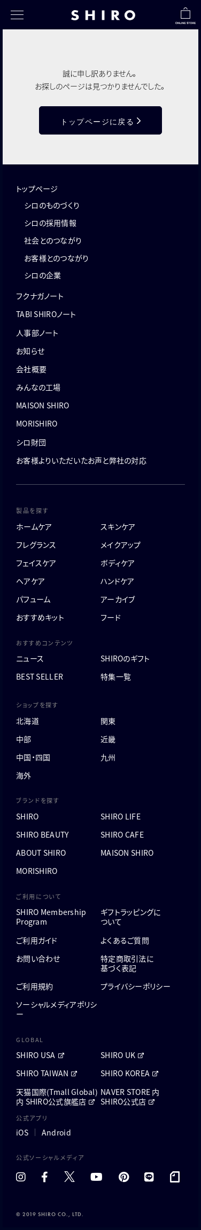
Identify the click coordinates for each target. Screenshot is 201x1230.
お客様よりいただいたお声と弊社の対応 (81, 460)
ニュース (30, 658)
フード (110, 617)
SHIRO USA (36, 1055)
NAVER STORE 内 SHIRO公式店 (130, 1096)
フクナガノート (40, 295)
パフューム (33, 599)
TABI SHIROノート (46, 314)
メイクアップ (120, 544)
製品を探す (32, 510)
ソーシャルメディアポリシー (56, 1009)
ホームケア (34, 526)
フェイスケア (36, 562)
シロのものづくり (52, 205)
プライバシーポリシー (135, 986)
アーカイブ (117, 599)
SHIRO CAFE (122, 834)
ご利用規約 (34, 986)
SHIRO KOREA (125, 1073)
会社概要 (31, 369)
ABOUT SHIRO (41, 852)
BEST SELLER (39, 676)
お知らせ (30, 350)
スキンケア (117, 526)
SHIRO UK (117, 1055)
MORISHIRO (37, 423)
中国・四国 (33, 757)
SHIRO (27, 816)
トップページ (37, 188)
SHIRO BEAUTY (42, 834)
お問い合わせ (38, 958)
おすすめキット (40, 617)
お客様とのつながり (56, 258)
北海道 (27, 720)
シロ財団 (31, 442)
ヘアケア (30, 580)
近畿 (108, 739)
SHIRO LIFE (120, 816)
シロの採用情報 (50, 222)
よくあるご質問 (124, 940)
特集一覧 (115, 676)
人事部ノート (37, 332)
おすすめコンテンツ (44, 642)
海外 (24, 775)
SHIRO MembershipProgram (51, 916)
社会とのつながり (53, 240)
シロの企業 (42, 275)
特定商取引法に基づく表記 (126, 963)
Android (56, 1132)
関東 (108, 720)
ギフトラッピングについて (130, 916)
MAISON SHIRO (42, 405)
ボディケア (117, 562)
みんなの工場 (38, 387)
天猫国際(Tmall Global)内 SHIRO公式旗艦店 (57, 1096)
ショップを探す (37, 704)
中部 (24, 739)
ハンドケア (117, 580)
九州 (108, 757)
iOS (22, 1132)
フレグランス (36, 544)
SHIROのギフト (125, 658)
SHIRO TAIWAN (42, 1073)
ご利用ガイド (37, 940)
